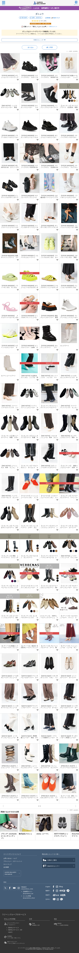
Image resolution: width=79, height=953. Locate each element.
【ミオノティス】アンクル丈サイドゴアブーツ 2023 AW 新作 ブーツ (9, 527)
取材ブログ (56, 18)
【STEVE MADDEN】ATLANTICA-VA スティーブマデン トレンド (10, 167)
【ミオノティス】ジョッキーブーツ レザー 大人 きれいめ (29, 527)
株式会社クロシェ (25, 834)
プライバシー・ (12, 861)
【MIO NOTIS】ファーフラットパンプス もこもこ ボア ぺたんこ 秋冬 (69, 407)
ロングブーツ (64, 345)
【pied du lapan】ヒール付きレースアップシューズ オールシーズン (9, 677)
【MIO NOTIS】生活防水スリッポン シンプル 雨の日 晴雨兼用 (29, 377)
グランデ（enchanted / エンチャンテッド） (9, 836)
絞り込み (31, 47)
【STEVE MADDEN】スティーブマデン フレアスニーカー (69, 167)
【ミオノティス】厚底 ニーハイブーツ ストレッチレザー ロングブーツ (9, 557)
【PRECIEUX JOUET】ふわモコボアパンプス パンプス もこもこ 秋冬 (49, 797)
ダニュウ (39, 14)
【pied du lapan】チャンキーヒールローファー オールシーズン (29, 677)
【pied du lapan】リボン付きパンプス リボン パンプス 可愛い (49, 677)
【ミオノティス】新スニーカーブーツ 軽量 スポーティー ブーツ (9, 437)
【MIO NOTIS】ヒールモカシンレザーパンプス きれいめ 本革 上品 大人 (69, 377)
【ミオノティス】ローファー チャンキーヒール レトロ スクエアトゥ (49, 557)
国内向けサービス (13, 927)
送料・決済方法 (36, 17)
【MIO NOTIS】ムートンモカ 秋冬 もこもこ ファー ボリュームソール (9, 467)
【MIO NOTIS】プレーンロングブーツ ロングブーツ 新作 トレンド (49, 767)
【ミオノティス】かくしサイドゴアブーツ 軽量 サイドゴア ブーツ (29, 437)
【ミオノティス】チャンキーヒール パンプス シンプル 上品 (9, 587)
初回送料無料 (40, 23)
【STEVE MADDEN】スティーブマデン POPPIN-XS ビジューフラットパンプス (29, 167)
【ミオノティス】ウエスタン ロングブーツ (29, 556)
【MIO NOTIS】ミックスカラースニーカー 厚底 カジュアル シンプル (9, 107)
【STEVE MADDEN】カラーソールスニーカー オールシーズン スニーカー (9, 347)
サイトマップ (7, 864)
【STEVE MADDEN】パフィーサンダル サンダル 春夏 (9, 287)
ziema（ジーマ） (42, 834)
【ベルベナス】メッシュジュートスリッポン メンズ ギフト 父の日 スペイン (30, 497)
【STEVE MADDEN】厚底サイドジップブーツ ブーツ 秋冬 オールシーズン (9, 257)
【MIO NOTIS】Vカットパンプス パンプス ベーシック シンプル (49, 377)
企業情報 (48, 18)
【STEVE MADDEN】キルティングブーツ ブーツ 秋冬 (49, 347)
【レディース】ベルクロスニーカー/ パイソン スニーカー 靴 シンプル (69, 617)
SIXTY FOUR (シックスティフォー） (61, 835)
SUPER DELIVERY (10, 873)
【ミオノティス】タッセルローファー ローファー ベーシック (69, 527)
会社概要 (6, 867)
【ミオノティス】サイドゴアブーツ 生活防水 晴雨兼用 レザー (69, 107)
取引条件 (24, 17)
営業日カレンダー (39, 40)
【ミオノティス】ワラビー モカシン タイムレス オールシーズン (30, 467)
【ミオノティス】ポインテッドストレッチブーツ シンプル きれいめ (49, 527)
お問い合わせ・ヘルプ (10, 858)
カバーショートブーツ (8, 376)
